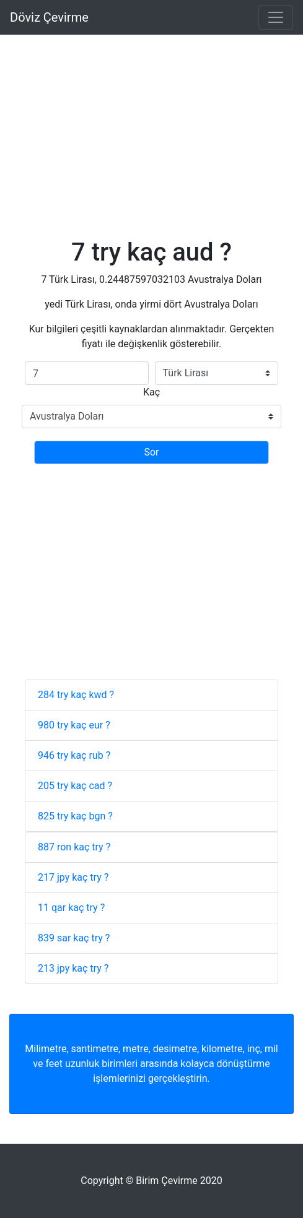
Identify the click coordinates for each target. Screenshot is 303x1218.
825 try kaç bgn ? (75, 816)
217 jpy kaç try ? (73, 877)
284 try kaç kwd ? (76, 695)
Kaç (151, 392)
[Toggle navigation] (275, 17)
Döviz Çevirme (49, 17)
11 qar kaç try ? (71, 908)
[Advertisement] (151, 121)
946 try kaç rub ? (74, 755)
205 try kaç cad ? (75, 786)
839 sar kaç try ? (74, 938)
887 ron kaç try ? (74, 847)
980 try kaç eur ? (74, 725)
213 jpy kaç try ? (73, 968)
